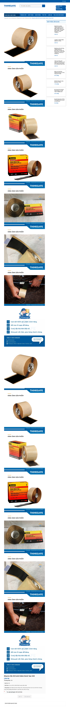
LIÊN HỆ (50, 15)
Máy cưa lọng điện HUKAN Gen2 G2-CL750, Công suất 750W (59, 72)
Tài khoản (64, 1)
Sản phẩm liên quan (53, 21)
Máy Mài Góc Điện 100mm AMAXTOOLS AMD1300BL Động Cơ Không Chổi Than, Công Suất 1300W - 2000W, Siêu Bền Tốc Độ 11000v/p (59, 29)
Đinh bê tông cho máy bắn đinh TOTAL (58, 82)
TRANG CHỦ (23, 15)
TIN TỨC (44, 15)
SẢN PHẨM (38, 15)
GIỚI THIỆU (31, 15)
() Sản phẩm (59, 6)
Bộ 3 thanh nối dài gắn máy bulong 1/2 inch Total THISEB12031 (59, 90)
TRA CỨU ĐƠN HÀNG (58, 15)
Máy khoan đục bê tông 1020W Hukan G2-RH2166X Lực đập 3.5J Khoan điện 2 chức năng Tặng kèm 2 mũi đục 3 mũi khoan (59, 51)
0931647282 (59, 8)
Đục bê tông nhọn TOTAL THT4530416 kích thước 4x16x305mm (59, 100)
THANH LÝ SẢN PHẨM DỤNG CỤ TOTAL (59, 40)
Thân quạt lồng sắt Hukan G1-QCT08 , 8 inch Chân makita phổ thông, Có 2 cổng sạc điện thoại (59, 62)
